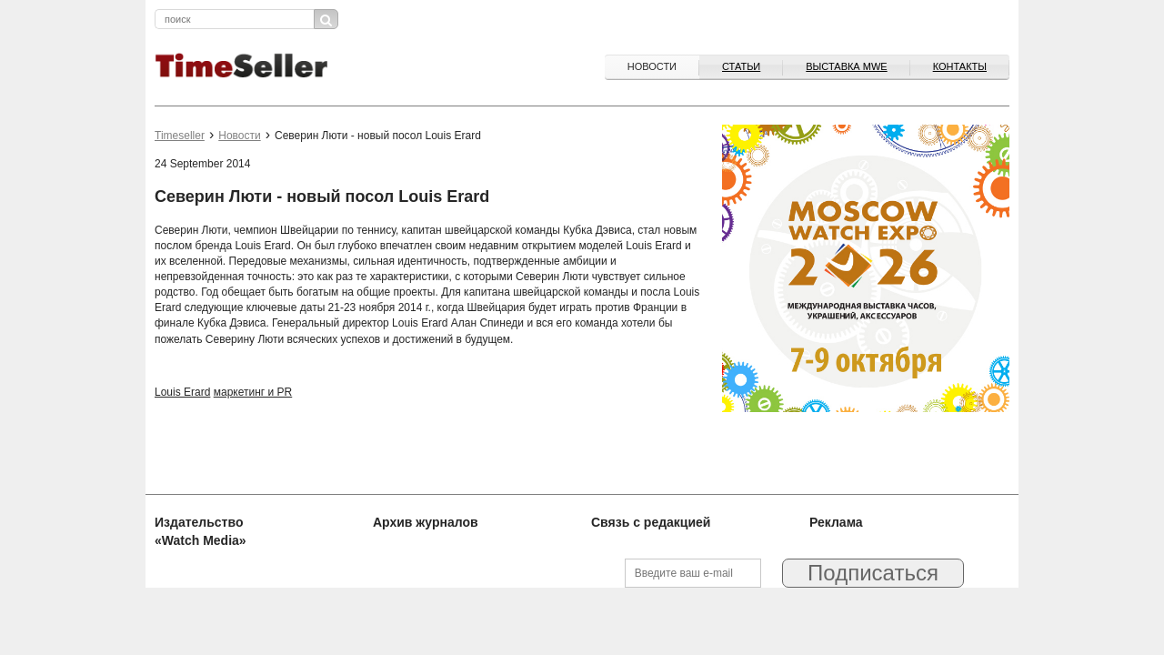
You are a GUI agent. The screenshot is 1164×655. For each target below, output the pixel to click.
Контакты (960, 66)
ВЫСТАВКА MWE (846, 66)
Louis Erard (182, 392)
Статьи (741, 66)
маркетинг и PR (253, 392)
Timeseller (180, 135)
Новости (652, 66)
